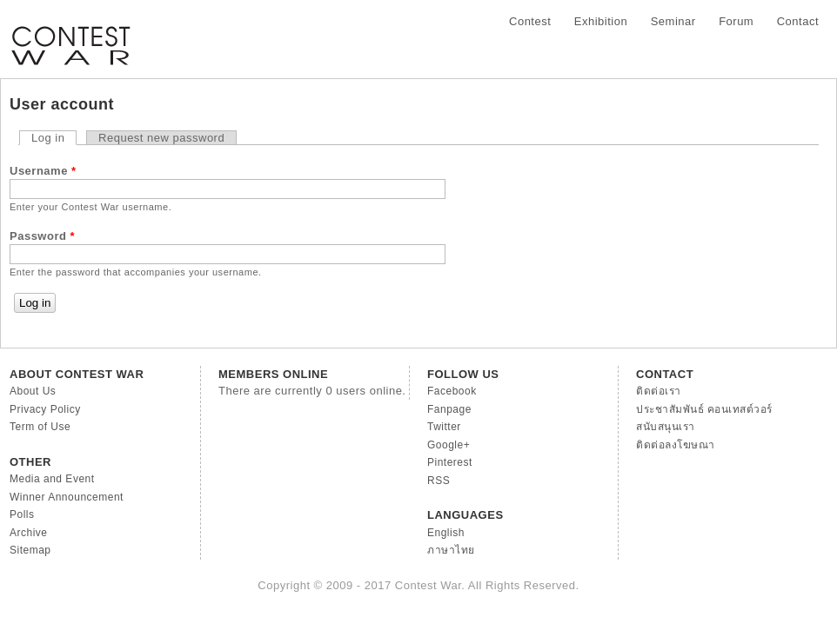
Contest (530, 21)
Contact (798, 21)
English (446, 533)
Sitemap (30, 550)
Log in (54, 137)
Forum (736, 21)
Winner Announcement (67, 497)
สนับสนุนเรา (665, 427)
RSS (438, 480)
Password (42, 235)
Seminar (673, 21)
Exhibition (600, 21)
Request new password (161, 137)
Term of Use (40, 427)
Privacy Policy (45, 409)
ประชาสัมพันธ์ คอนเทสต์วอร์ (704, 409)
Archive (29, 533)
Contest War (70, 35)
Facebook (452, 391)
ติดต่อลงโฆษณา (675, 445)
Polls (22, 514)
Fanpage (449, 409)
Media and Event (52, 479)
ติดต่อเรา (658, 391)
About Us (33, 391)
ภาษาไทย (451, 550)
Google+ (448, 445)
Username (43, 170)
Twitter (444, 427)
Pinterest (449, 462)
